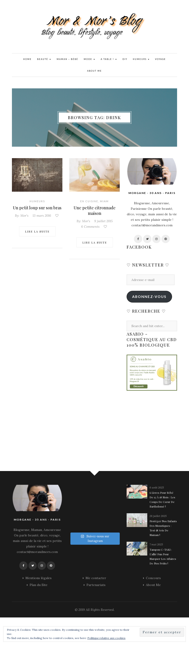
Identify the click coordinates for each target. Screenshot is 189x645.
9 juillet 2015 (103, 221)
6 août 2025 (157, 487)
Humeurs (141, 59)
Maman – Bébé (67, 59)
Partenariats (96, 585)
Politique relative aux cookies (106, 638)
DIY (124, 59)
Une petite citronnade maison (95, 210)
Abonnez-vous (149, 296)
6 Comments (90, 226)
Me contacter (96, 578)
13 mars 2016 (42, 215)
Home (27, 59)
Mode (89, 59)
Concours (153, 578)
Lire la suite (37, 231)
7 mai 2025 (156, 544)
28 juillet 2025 (158, 516)
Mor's (24, 215)
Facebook (139, 247)
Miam (104, 201)
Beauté (44, 59)
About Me (94, 71)
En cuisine (89, 201)
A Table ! (109, 59)
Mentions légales (38, 578)
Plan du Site (38, 585)
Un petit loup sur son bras (37, 207)
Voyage (160, 59)
